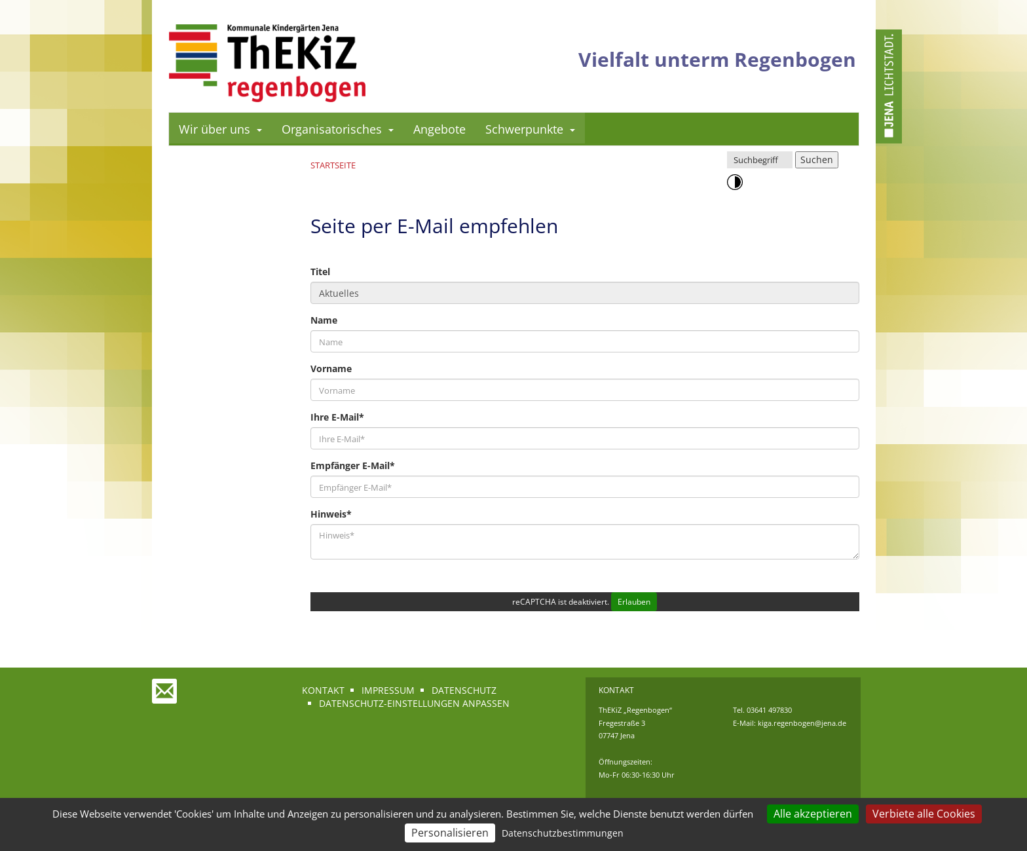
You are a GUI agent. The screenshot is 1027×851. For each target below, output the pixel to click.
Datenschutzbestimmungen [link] (563, 833)
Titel (320, 271)
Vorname (331, 368)
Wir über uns (220, 129)
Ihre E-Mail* (337, 417)
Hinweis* (331, 514)
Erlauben (634, 601)
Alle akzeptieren (813, 813)
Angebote (439, 129)
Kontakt (323, 690)
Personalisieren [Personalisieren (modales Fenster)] (450, 832)
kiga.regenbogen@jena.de (802, 723)
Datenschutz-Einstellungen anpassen (414, 703)
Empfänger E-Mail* (352, 465)
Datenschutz (464, 690)
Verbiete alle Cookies (923, 813)
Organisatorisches (338, 129)
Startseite (333, 165)
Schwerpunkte (530, 129)
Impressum (388, 690)
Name (323, 320)
